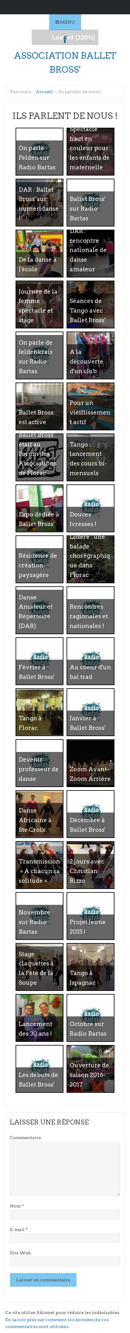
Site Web (20, 1252)
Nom (17, 1205)
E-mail (19, 1229)
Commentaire (25, 1137)
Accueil (44, 91)
